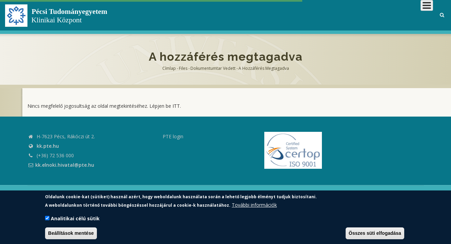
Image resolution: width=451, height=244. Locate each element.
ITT (176, 106)
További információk (254, 205)
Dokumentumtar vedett (212, 68)
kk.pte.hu (48, 146)
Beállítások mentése (71, 233)
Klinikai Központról (252, 15)
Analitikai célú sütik (75, 218)
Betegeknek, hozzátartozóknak (331, 15)
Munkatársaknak (406, 15)
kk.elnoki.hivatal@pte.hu (60, 165)
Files (183, 68)
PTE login (173, 136)
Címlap (169, 68)
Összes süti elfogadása (375, 233)
